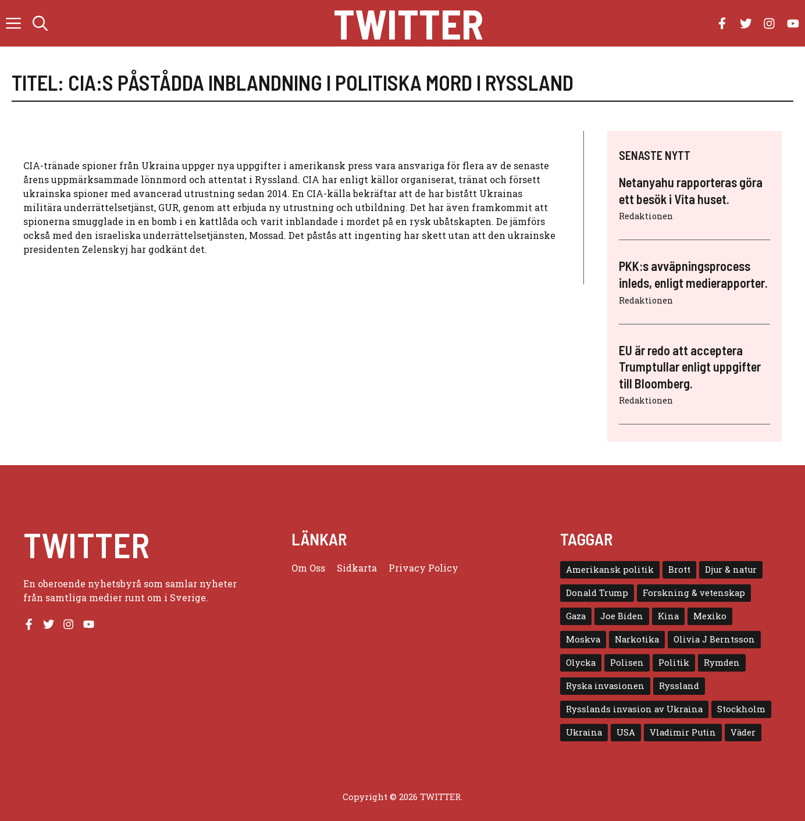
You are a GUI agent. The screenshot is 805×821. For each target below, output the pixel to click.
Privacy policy (423, 568)
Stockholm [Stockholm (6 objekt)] (741, 709)
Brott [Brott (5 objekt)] (679, 569)
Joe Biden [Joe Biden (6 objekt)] (621, 616)
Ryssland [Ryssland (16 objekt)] (679, 685)
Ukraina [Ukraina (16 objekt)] (584, 732)
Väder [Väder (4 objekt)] (743, 732)
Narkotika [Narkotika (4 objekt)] (637, 639)
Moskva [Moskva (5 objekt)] (583, 639)
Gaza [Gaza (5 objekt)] (576, 616)
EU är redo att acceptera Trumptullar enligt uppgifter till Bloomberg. (690, 366)
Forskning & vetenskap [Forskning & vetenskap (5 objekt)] (694, 592)
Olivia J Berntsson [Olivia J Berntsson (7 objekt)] (714, 639)
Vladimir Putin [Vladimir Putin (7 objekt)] (683, 732)
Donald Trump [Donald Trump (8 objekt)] (597, 592)
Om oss (308, 568)
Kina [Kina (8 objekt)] (668, 616)
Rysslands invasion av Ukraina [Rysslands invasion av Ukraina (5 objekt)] (634, 709)
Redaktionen (646, 216)
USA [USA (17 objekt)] (626, 732)
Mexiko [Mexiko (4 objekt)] (709, 616)
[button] (40, 23)
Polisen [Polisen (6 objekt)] (627, 662)
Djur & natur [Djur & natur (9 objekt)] (731, 569)
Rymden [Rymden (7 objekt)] (722, 662)
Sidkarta (357, 568)
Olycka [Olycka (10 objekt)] (581, 662)
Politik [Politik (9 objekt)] (673, 662)
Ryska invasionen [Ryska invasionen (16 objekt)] (605, 685)
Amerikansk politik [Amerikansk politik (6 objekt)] (610, 569)
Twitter (408, 23)
